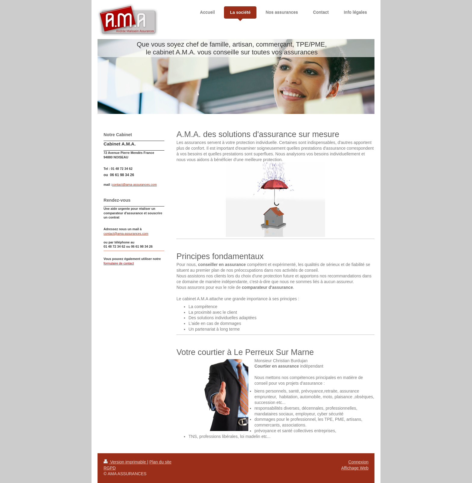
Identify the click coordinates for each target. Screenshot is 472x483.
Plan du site (160, 462)
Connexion (358, 462)
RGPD (110, 468)
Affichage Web (354, 468)
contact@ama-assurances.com (134, 184)
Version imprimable (125, 462)
